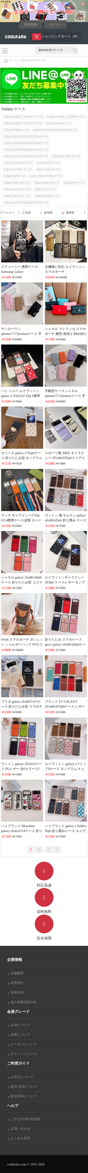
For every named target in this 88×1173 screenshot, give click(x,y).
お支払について (21, 1077)
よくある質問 (19, 1138)
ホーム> (14, 60)
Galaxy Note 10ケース (17, 182)
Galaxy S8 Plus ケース (17, 196)
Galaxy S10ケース (15, 176)
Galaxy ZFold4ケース (58, 123)
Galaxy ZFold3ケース (33, 60)
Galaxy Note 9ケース (46, 182)
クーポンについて (22, 1044)
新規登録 (30, 24)
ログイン (55, 24)
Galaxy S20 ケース (48, 162)
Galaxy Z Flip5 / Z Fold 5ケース (23, 123)
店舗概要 (16, 973)
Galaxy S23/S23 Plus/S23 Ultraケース (26, 149)
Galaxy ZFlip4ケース (16, 129)
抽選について (19, 1034)
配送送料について (22, 1096)
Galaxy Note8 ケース (47, 196)
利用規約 (16, 983)
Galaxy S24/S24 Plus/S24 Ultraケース (26, 143)
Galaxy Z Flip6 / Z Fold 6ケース (66, 116)
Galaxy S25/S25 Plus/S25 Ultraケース (26, 136)
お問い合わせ (19, 1128)
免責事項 (16, 992)
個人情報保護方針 (22, 1002)
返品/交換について (23, 1086)
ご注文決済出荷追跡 (24, 1119)
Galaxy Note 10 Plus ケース (46, 176)
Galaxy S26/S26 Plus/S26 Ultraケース (55, 129)
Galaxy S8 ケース (45, 189)
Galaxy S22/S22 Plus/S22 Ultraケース (26, 156)
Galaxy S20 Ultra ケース (18, 162)
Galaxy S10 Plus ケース (18, 169)
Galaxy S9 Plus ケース (17, 189)
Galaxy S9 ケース (74, 182)
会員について (19, 1025)
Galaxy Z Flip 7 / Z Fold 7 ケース (23, 116)
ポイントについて (22, 1054)
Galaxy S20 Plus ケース (66, 156)
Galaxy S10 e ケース (48, 169)
